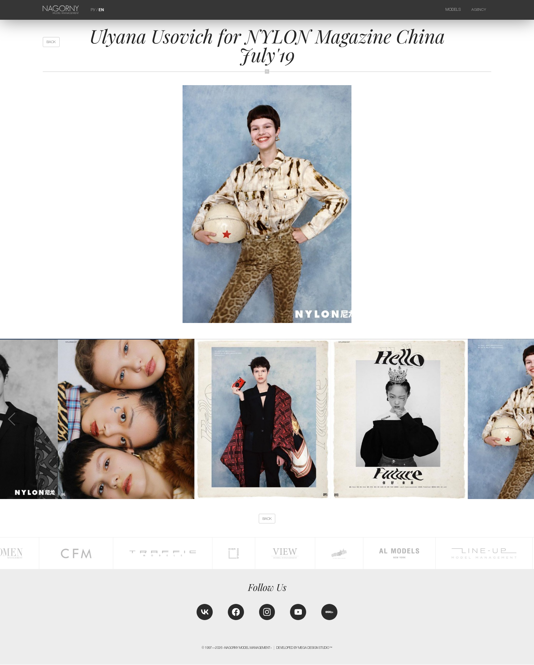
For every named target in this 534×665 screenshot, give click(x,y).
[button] (522, 419)
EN (101, 9)
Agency (478, 9)
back (51, 42)
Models (453, 9)
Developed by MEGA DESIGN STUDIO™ (304, 648)
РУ (93, 9)
